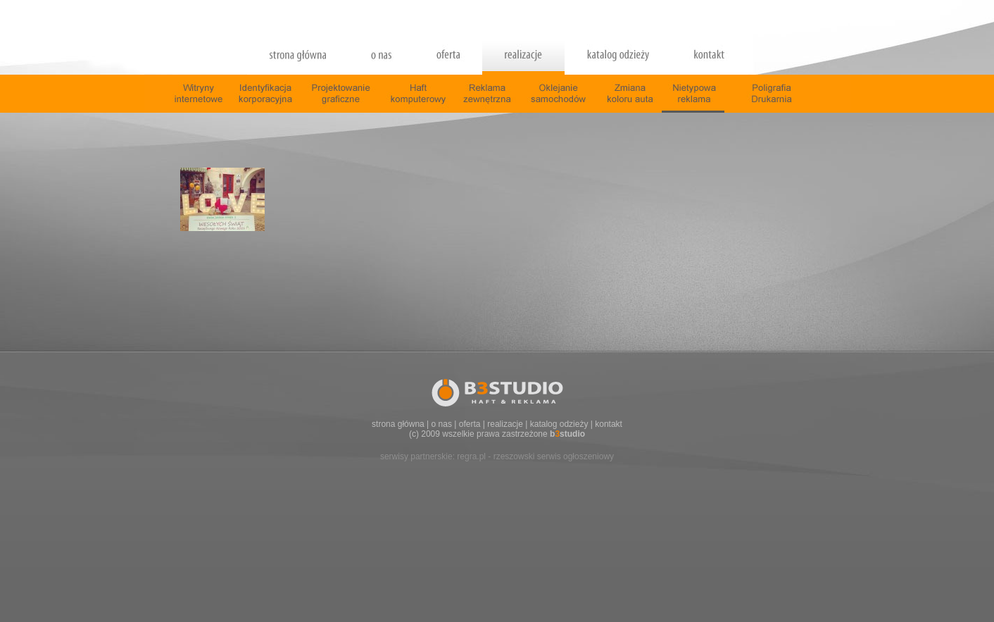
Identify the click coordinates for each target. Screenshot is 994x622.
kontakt (608, 424)
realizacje (505, 424)
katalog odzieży (559, 424)
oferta (470, 424)
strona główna (398, 424)
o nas (442, 424)
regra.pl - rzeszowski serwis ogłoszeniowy (535, 456)
